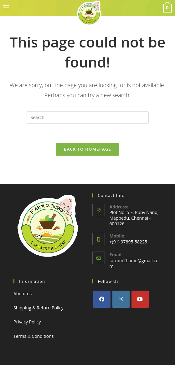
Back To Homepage (87, 149)
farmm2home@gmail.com (134, 263)
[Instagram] (121, 299)
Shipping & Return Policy (38, 308)
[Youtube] (140, 299)
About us (22, 294)
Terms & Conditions (33, 336)
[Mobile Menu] (6, 8)
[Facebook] (102, 299)
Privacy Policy (27, 322)
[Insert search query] (88, 117)
